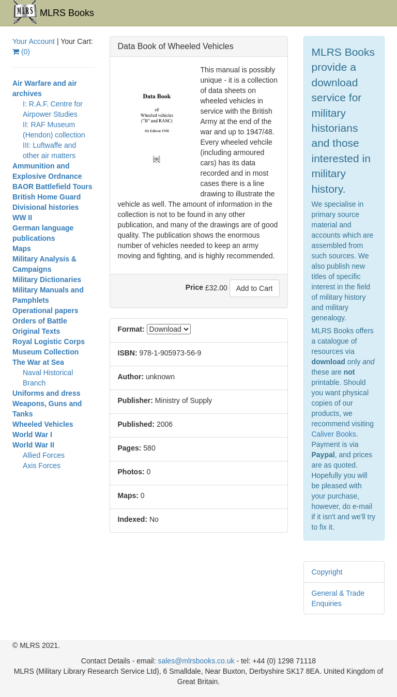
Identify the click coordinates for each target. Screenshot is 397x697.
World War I (32, 434)
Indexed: (133, 519)
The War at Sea (38, 362)
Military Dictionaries (46, 279)
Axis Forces (41, 465)
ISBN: (128, 353)
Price (194, 287)
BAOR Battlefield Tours (52, 186)
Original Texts (36, 331)
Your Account (33, 41)
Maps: (128, 495)
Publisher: (135, 400)
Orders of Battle (39, 321)
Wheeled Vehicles (42, 424)
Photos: (131, 472)
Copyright (327, 572)
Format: (131, 329)
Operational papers (45, 310)
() (21, 52)
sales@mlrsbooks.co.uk (196, 661)
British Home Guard (46, 197)
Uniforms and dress (46, 393)
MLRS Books (53, 12)
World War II (33, 445)
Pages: (130, 448)
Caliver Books (334, 434)
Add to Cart (254, 288)
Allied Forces (44, 455)
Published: (136, 424)
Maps (21, 248)
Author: (131, 377)
